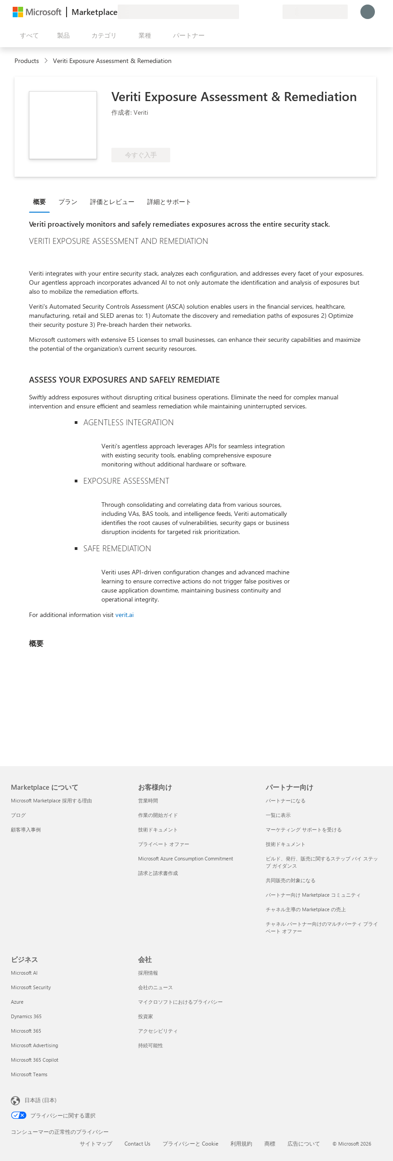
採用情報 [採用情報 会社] (148, 972)
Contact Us (137, 1143)
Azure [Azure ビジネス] (17, 1001)
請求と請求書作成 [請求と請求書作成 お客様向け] (158, 873)
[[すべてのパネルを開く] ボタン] (28, 35)
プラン (67, 201)
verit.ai (124, 614)
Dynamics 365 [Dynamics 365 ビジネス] (26, 1016)
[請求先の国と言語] (315, 12)
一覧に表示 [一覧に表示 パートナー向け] (278, 814)
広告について (304, 1143)
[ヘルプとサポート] (253, 12)
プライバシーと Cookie (190, 1143)
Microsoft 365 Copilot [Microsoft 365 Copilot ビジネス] (34, 1059)
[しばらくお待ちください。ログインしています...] (367, 12)
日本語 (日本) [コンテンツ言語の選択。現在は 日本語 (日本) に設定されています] (40, 1099)
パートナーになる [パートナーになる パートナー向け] (286, 800)
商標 (269, 1143)
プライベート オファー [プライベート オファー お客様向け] (163, 843)
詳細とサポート (169, 201)
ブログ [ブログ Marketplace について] (18, 814)
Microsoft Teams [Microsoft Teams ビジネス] (29, 1074)
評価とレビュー (112, 201)
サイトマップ (96, 1143)
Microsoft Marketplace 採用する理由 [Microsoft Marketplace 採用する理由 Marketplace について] (51, 800)
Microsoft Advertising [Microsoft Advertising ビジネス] (34, 1045)
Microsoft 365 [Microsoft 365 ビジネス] (26, 1030)
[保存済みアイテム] (264, 12)
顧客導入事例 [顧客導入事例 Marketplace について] (26, 829)
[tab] (41, 201)
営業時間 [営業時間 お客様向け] (148, 800)
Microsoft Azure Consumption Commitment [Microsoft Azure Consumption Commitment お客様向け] (185, 858)
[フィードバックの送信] (242, 12)
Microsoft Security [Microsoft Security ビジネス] (31, 987)
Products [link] (26, 60)
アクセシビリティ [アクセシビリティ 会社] (158, 1030)
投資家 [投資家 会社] (145, 1016)
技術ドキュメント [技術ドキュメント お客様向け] (158, 829)
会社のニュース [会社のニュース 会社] (155, 987)
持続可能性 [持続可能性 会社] (150, 1045)
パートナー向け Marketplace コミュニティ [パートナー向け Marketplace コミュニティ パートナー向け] (313, 894)
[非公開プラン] (275, 12)
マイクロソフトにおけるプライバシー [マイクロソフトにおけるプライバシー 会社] (180, 1001)
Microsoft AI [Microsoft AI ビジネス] (24, 972)
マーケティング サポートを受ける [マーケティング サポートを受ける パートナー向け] (304, 829)
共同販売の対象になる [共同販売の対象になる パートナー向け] (291, 880)
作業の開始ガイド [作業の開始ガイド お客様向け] (158, 814)
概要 (39, 201)
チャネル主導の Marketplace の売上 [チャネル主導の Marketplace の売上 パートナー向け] (306, 909)
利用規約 (241, 1143)
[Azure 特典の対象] (148, 134)
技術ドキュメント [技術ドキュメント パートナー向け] (286, 843)
